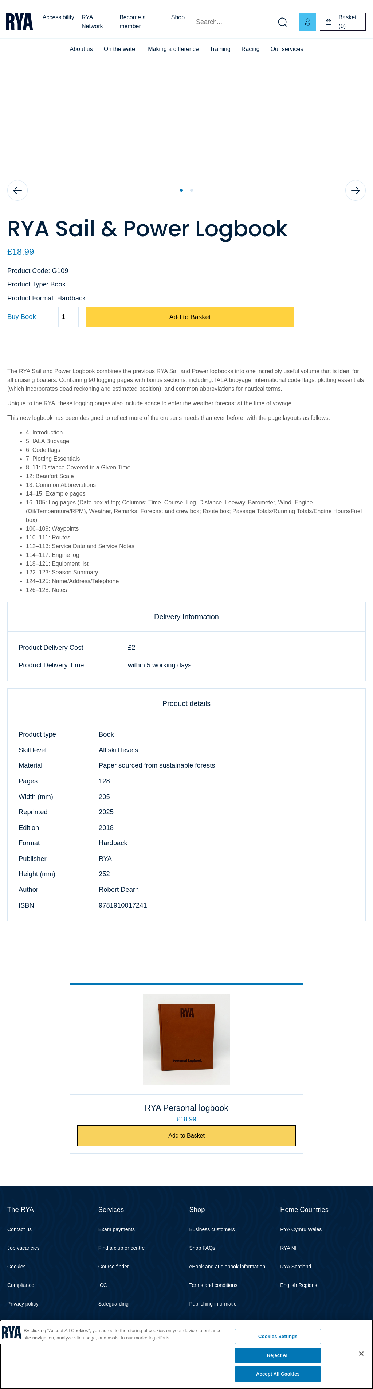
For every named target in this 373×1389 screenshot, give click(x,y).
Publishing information (214, 1304)
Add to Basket (190, 317)
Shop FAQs (202, 1248)
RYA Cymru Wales (301, 1230)
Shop (178, 17)
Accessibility (58, 17)
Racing (251, 49)
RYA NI (288, 1248)
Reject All (278, 1355)
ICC (102, 1285)
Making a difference (173, 49)
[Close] (361, 1354)
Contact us (19, 1230)
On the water (120, 49)
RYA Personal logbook (186, 1108)
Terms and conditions (213, 1285)
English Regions (298, 1285)
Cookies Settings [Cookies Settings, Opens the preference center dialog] (278, 1336)
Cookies (16, 1267)
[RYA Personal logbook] (186, 1039)
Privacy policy (23, 1304)
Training (220, 49)
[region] (186, 1354)
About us (81, 49)
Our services (287, 49)
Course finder (113, 1267)
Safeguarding (113, 1304)
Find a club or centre (121, 1248)
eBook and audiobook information (227, 1267)
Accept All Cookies (278, 1374)
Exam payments (116, 1230)
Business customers (212, 1230)
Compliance (20, 1285)
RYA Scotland (295, 1267)
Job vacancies (23, 1248)
